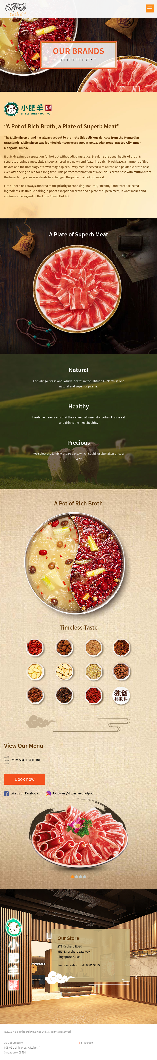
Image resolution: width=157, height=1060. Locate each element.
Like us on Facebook (21, 793)
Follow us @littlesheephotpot (69, 793)
